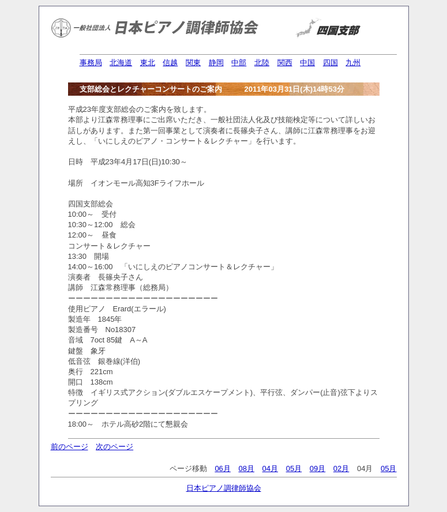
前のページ (69, 446)
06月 (222, 468)
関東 (193, 62)
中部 (238, 62)
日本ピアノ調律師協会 (223, 488)
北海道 (121, 62)
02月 (341, 468)
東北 (147, 62)
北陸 (261, 62)
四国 (330, 62)
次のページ (114, 446)
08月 (246, 468)
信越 (170, 62)
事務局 (91, 62)
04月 (270, 468)
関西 (284, 62)
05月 (294, 468)
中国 (307, 62)
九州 (352, 62)
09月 (317, 468)
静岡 (216, 62)
